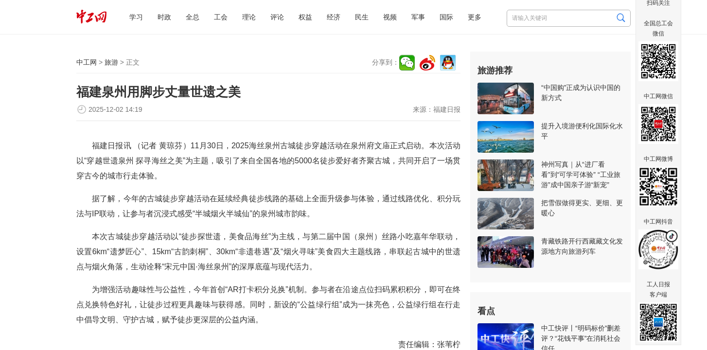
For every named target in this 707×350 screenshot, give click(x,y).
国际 (446, 17)
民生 (362, 17)
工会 (221, 17)
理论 (249, 17)
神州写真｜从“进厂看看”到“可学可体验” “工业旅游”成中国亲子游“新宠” (580, 174)
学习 (136, 17)
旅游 (111, 62)
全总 (192, 17)
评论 (277, 17)
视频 (390, 17)
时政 (164, 17)
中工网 (86, 62)
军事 (418, 17)
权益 (305, 17)
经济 (333, 17)
